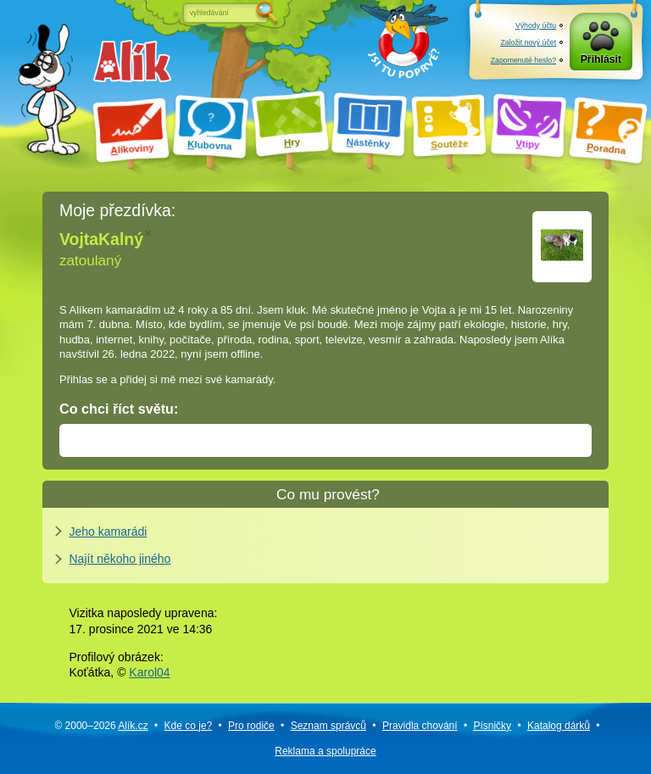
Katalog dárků (558, 726)
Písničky (492, 726)
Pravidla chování (420, 726)
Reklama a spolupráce (325, 751)
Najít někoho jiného (120, 558)
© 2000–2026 (100, 726)
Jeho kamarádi (108, 531)
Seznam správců (328, 726)
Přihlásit (601, 59)
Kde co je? (188, 726)
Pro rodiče (251, 726)
